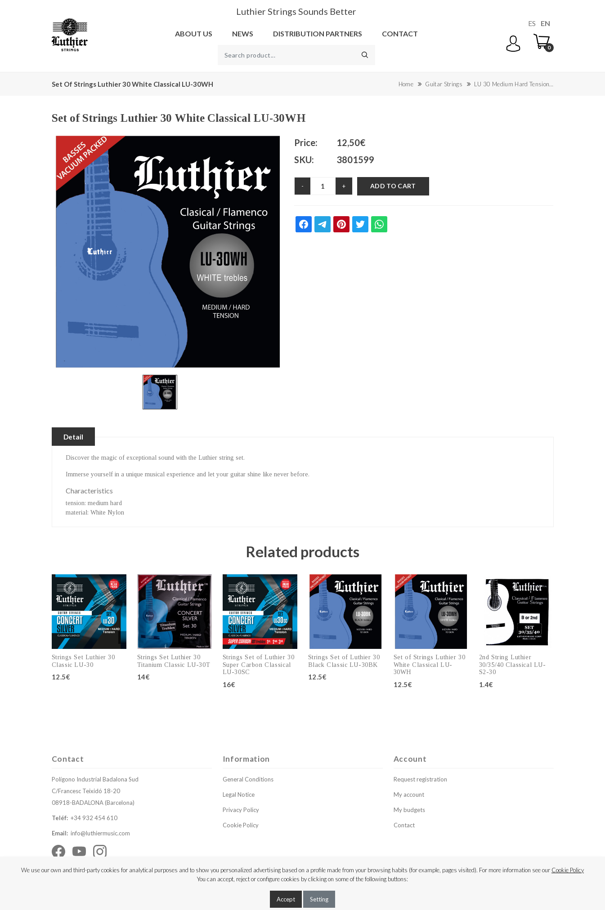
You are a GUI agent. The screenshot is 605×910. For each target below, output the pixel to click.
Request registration (420, 779)
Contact (400, 33)
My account (409, 795)
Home (406, 84)
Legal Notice (239, 795)
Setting (319, 899)
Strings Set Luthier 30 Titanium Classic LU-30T (174, 661)
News (242, 33)
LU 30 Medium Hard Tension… (513, 84)
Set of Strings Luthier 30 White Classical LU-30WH (430, 665)
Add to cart (393, 186)
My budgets (409, 810)
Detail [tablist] (75, 436)
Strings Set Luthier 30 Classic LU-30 (83, 661)
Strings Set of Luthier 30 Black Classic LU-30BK (344, 661)
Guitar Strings (443, 84)
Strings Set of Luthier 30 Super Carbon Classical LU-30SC (259, 665)
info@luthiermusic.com (100, 833)
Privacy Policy (241, 810)
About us (193, 33)
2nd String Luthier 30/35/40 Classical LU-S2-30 (512, 665)
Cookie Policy (241, 825)
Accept (286, 899)
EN (545, 23)
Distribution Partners (317, 33)
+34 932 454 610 (94, 818)
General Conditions (248, 779)
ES (532, 23)
